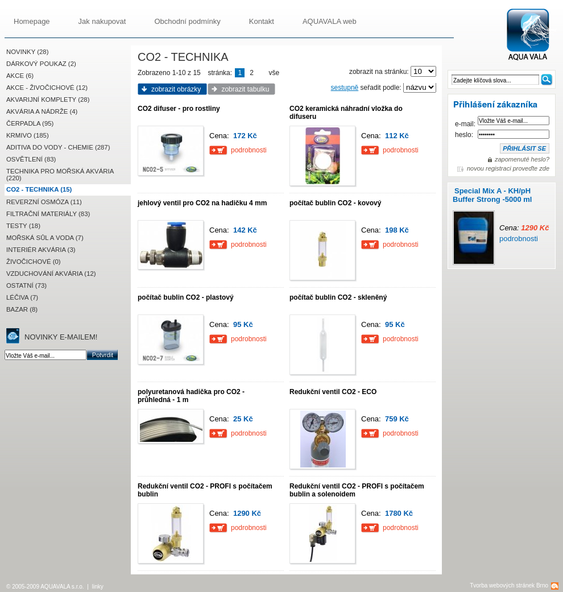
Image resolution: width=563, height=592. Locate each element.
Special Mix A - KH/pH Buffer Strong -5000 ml (492, 195)
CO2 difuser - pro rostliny (179, 109)
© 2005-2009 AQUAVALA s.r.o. (45, 586)
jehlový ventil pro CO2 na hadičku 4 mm (202, 203)
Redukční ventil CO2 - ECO (332, 392)
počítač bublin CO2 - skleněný (338, 297)
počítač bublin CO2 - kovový (335, 203)
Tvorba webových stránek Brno (509, 585)
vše (274, 73)
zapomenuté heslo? (522, 159)
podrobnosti (518, 238)
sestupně (345, 88)
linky (98, 586)
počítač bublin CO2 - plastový (186, 297)
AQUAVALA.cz (532, 35)
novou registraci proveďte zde (508, 168)
